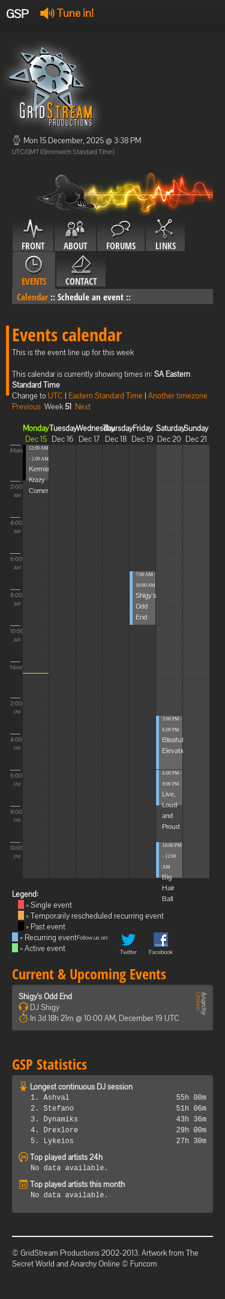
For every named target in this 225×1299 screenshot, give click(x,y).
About (75, 235)
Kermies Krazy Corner (40, 479)
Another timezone (178, 396)
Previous (26, 406)
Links (165, 235)
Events (34, 271)
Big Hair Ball (168, 888)
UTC (55, 396)
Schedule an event (91, 297)
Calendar (32, 297)
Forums (121, 235)
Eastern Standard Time (105, 396)
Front (33, 235)
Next (83, 406)
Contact (81, 271)
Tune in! (67, 13)
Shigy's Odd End (146, 606)
